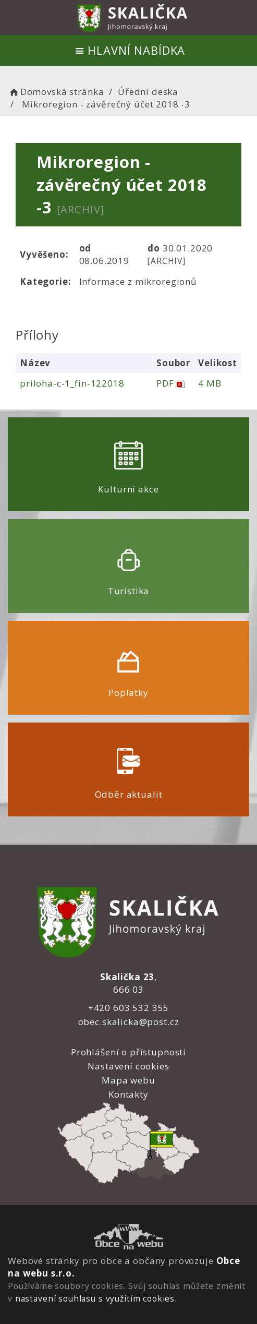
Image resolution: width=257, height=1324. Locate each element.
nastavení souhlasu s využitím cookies (95, 1298)
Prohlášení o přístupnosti (128, 1052)
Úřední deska (148, 92)
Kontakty (128, 1094)
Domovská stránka (56, 92)
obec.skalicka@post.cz (128, 1022)
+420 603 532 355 (128, 1008)
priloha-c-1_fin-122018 (72, 383)
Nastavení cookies (128, 1066)
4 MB (209, 383)
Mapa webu (128, 1080)
